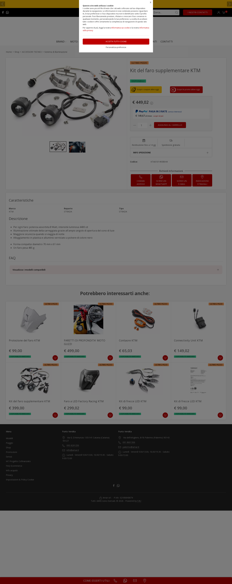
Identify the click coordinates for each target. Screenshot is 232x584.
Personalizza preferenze (116, 47)
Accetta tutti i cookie (116, 41)
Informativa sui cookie (120, 27)
